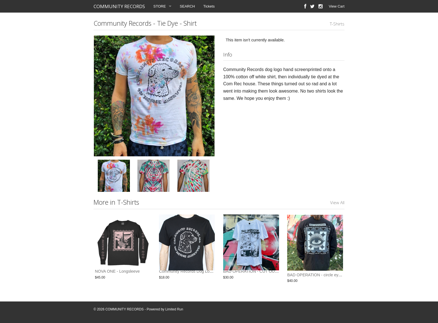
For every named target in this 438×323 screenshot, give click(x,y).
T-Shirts (337, 24)
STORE (159, 6)
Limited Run (174, 309)
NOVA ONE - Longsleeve (117, 275)
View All (337, 202)
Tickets (209, 6)
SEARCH (187, 6)
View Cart (336, 6)
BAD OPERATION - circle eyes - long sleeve (326, 275)
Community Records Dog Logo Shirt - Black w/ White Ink (209, 275)
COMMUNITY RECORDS (119, 6)
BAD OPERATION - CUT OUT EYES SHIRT (262, 275)
